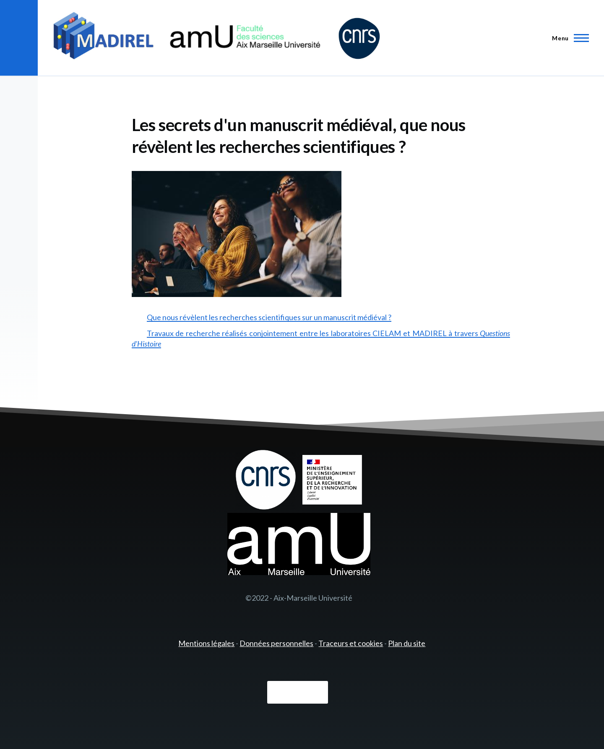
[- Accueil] (216, 38)
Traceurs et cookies (350, 643)
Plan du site (406, 643)
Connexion (297, 692)
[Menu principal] (567, 37)
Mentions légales (206, 643)
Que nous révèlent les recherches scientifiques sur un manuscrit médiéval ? (269, 317)
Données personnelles (276, 643)
